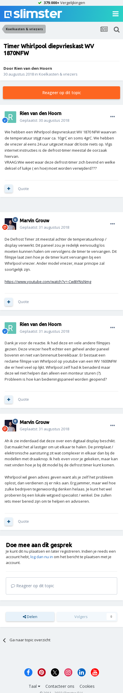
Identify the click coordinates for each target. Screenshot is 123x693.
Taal (34, 686)
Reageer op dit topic (61, 92)
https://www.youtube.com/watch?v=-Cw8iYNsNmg (48, 281)
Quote (23, 188)
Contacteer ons (59, 686)
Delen (30, 616)
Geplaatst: (44, 120)
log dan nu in (41, 556)
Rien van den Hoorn (33, 68)
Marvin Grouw (34, 220)
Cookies (87, 686)
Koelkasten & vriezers (58, 74)
